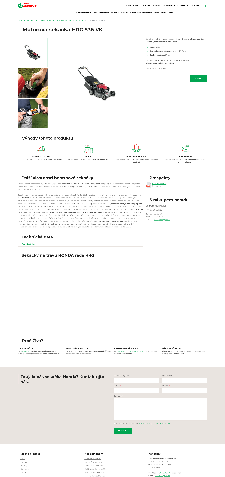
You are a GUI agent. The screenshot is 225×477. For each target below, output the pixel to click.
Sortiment (24, 462)
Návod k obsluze (159, 184)
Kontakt (24, 472)
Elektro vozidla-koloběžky (95, 469)
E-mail (117, 386)
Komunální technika (93, 462)
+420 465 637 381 (164, 473)
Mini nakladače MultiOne (95, 476)
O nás (22, 459)
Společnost (167, 376)
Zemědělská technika (93, 466)
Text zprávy (119, 396)
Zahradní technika (92, 459)
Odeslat (123, 431)
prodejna (25, 351)
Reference (24, 469)
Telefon (166, 386)
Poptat (199, 79)
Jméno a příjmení (122, 376)
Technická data (29, 244)
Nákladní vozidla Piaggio (95, 472)
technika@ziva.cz (162, 476)
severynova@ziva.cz (162, 220)
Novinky (23, 466)
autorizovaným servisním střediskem (131, 351)
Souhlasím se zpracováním (143, 424)
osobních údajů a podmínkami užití (155, 424)
